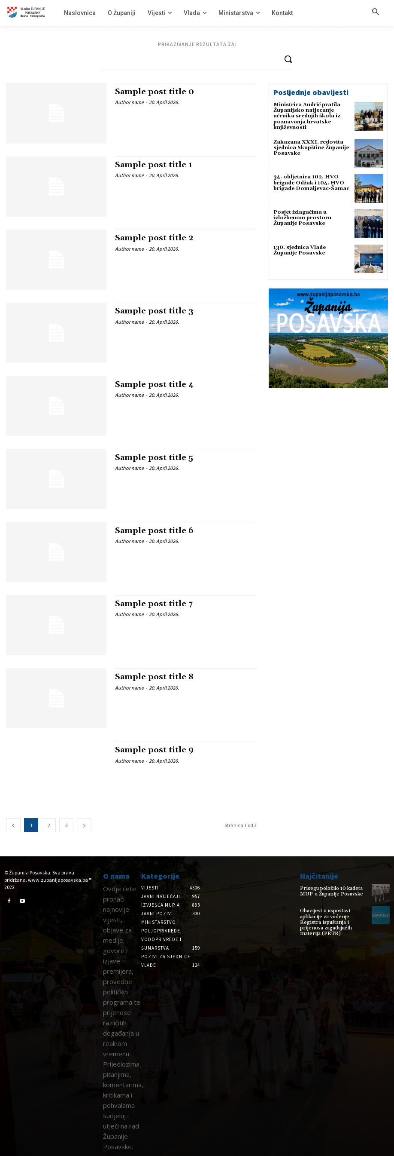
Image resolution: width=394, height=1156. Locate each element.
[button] (375, 12)
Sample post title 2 (154, 238)
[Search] (288, 58)
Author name (129, 102)
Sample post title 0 (154, 92)
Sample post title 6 (154, 531)
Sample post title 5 (154, 458)
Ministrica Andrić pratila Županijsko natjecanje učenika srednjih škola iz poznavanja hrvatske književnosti (306, 116)
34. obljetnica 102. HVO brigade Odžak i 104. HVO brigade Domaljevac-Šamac (311, 182)
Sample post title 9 (154, 750)
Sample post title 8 (154, 677)
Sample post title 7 (154, 604)
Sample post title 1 (153, 165)
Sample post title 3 (154, 311)
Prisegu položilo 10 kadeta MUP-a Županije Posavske (331, 891)
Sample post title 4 (154, 384)
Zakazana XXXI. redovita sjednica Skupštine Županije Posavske (311, 147)
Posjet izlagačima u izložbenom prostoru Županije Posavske (302, 218)
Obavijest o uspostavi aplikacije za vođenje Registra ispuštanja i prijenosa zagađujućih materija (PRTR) (326, 922)
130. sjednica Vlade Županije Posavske (299, 250)
